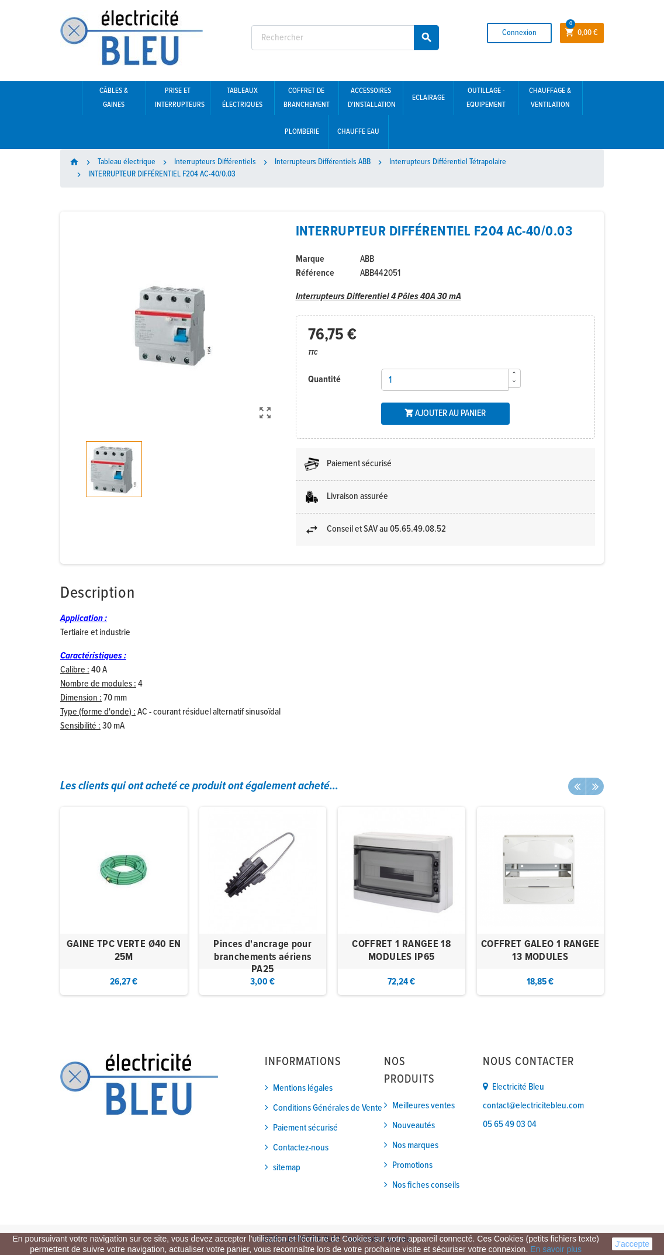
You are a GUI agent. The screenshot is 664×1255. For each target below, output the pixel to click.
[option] (123, 901)
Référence (315, 273)
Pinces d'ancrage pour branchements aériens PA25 (262, 957)
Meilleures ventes (423, 1106)
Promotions (412, 1165)
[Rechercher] (345, 37)
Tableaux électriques (242, 98)
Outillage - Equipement (486, 98)
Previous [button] (577, 786)
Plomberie (302, 132)
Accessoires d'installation (372, 98)
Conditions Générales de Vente (327, 1108)
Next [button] (595, 786)
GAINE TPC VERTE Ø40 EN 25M (124, 951)
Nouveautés (413, 1125)
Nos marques (415, 1145)
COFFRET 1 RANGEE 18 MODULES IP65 (401, 951)
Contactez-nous (300, 1148)
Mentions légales (303, 1088)
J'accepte (632, 1244)
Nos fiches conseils (425, 1185)
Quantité (324, 379)
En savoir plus (556, 1249)
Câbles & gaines (113, 98)
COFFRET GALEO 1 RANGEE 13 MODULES (540, 951)
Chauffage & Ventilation (550, 98)
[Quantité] (445, 380)
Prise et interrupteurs (180, 98)
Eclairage (428, 98)
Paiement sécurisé (305, 1128)
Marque (310, 259)
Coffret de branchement (306, 98)
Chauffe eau (358, 132)
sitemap (286, 1168)
